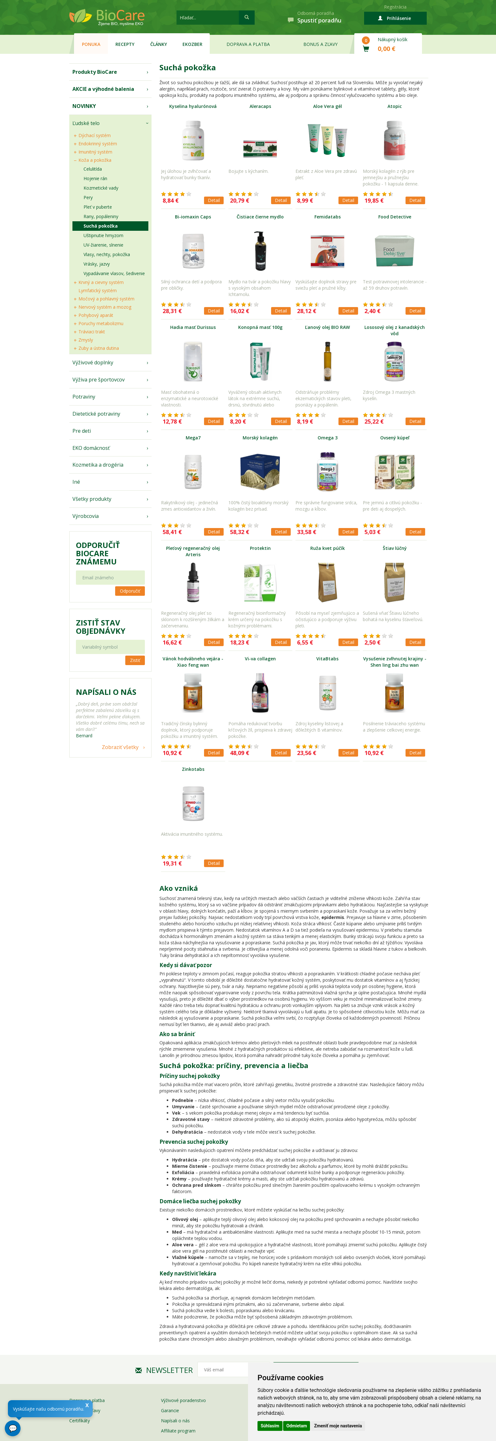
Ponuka (91, 44)
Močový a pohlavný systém (106, 299)
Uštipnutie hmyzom (103, 235)
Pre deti (81, 430)
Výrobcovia (85, 516)
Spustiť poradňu (319, 20)
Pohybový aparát (95, 315)
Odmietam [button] (296, 1425)
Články (158, 44)
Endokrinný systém (97, 144)
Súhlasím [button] (270, 1425)
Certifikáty (79, 1421)
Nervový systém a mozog (104, 307)
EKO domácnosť (91, 447)
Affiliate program (178, 1431)
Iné (76, 481)
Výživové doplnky (92, 362)
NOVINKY (84, 106)
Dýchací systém (94, 135)
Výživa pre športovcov (98, 379)
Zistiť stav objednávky (100, 627)
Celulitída (93, 169)
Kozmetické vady (101, 188)
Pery (88, 197)
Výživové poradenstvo (183, 1400)
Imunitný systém (95, 152)
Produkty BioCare (94, 71)
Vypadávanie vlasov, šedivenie (114, 273)
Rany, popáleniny (101, 216)
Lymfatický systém (97, 290)
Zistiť (135, 660)
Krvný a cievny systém (101, 282)
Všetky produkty (91, 498)
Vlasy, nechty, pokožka (107, 254)
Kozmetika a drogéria (97, 464)
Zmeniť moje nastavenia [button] (338, 1425)
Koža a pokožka (94, 160)
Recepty (124, 44)
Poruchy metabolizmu (100, 323)
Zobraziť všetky (120, 747)
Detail (214, 200)
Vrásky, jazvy (97, 264)
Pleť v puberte (98, 207)
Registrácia (395, 7)
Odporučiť (130, 591)
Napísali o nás (175, 1421)
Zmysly (85, 340)
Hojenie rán (95, 178)
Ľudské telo (86, 123)
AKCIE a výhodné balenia (103, 88)
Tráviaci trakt (91, 332)
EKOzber (192, 44)
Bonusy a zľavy (84, 1410)
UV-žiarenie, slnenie (103, 245)
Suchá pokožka (101, 226)
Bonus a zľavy (320, 44)
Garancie (170, 1410)
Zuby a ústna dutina (98, 348)
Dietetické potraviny (96, 413)
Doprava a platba (248, 44)
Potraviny (83, 396)
